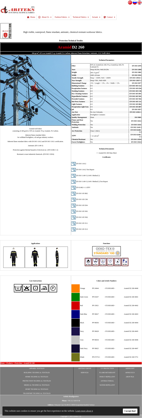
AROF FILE (130, 377)
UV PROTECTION (107, 368)
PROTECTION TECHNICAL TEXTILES (37, 381)
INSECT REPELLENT (107, 377)
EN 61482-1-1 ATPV (80, 187)
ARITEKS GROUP (84, 368)
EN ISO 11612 (78, 164)
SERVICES (84, 373)
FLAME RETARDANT (107, 373)
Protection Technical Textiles (71, 41)
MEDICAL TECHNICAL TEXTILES (36, 385)
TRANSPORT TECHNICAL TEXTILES (36, 393)
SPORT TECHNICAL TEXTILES (36, 389)
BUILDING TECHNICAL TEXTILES (37, 373)
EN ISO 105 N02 (79, 217)
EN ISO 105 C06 (79, 199)
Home (2, 363)
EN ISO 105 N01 (79, 211)
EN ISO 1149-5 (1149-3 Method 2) (85, 176)
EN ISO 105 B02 (79, 193)
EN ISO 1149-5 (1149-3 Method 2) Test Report (89, 181)
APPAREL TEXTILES (37, 368)
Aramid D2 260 (29, 363)
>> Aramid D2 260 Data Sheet (106, 153)
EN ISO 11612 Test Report (82, 170)
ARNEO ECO (130, 373)
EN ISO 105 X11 (79, 223)
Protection (18, 363)
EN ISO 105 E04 (79, 205)
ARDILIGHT (129, 368)
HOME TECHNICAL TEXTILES (36, 377)
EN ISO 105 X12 (79, 229)
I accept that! (130, 411)
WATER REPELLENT (107, 385)
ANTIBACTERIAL (107, 381)
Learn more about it (84, 411)
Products (10, 363)
